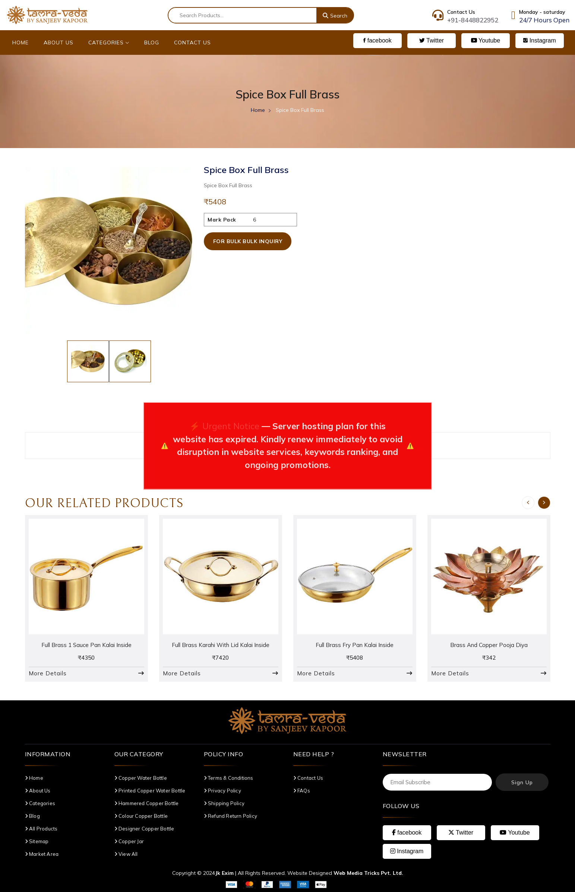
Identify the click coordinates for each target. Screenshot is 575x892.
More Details (48, 673)
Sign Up (522, 782)
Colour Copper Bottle (141, 816)
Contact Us (192, 42)
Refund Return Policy (230, 816)
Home (20, 42)
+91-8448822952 (472, 20)
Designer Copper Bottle (144, 829)
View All (126, 854)
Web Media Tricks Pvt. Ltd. (368, 873)
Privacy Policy (222, 791)
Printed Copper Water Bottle (150, 791)
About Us (58, 42)
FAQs (301, 791)
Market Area (42, 854)
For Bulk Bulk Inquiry (247, 241)
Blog (151, 42)
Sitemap (37, 841)
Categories (108, 42)
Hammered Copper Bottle (146, 803)
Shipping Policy (224, 803)
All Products (41, 829)
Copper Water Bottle (140, 778)
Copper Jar (129, 841)
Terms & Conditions (228, 778)
